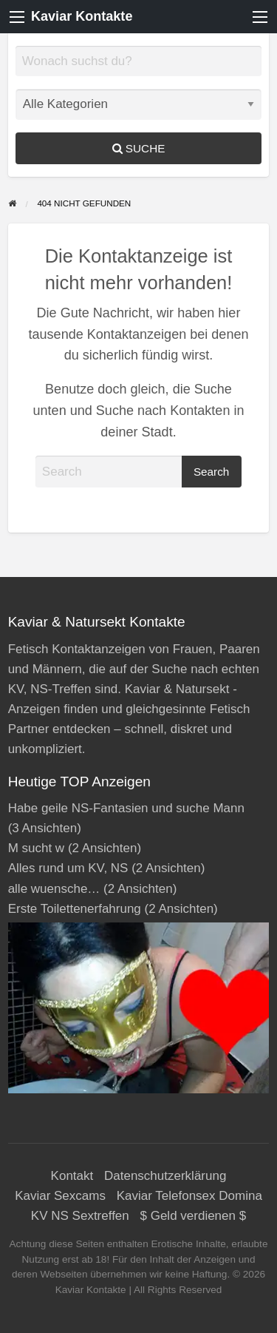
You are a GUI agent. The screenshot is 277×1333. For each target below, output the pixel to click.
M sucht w (36, 848)
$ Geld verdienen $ (193, 1216)
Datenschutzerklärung (165, 1176)
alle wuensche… (54, 889)
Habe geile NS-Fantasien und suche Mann (126, 808)
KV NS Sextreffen (80, 1216)
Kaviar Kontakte (81, 16)
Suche (138, 148)
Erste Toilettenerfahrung (74, 909)
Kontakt (72, 1176)
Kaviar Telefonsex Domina (189, 1196)
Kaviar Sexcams (60, 1196)
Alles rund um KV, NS (68, 868)
